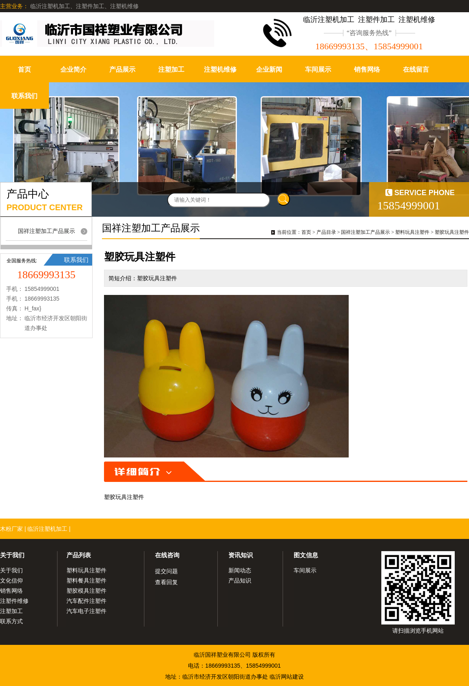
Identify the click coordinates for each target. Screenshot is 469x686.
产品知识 (239, 580)
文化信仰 (11, 580)
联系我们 (24, 95)
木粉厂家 (11, 528)
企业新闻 (269, 69)
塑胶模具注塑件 (86, 590)
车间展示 (318, 69)
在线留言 (416, 69)
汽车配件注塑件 (86, 601)
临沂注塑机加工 (47, 528)
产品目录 (326, 232)
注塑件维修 (14, 601)
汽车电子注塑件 (86, 611)
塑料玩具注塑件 (412, 232)
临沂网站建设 (287, 676)
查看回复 (166, 582)
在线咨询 (167, 555)
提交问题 (166, 571)
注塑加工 (171, 69)
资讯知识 (240, 555)
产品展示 (122, 69)
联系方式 (11, 621)
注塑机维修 (220, 69)
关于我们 (12, 555)
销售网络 (367, 69)
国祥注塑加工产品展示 (46, 231)
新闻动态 (239, 570)
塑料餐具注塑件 (86, 580)
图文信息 (306, 555)
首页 (24, 69)
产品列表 (78, 555)
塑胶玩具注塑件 (452, 232)
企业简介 (73, 69)
